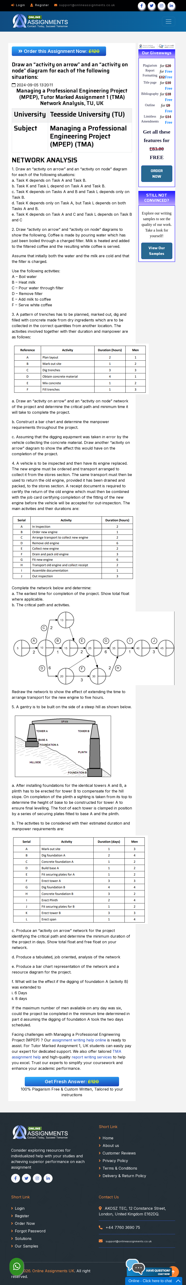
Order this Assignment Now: (58, 51)
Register (39, 5)
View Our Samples (157, 251)
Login (18, 5)
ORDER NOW (157, 173)
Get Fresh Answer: (72, 1081)
